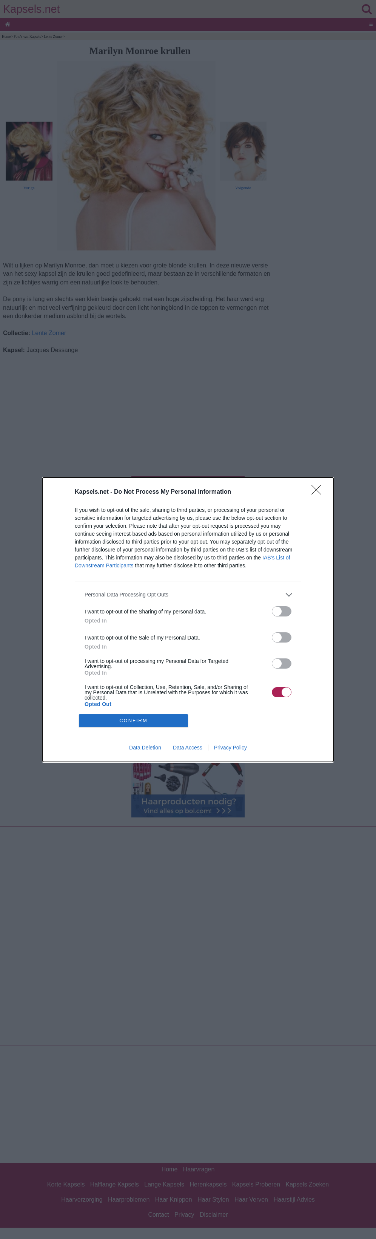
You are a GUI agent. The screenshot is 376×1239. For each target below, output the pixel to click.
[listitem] (188, 595)
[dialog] (188, 619)
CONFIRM (133, 720)
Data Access (187, 748)
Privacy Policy (230, 748)
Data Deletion (145, 748)
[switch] (281, 611)
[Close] (318, 492)
